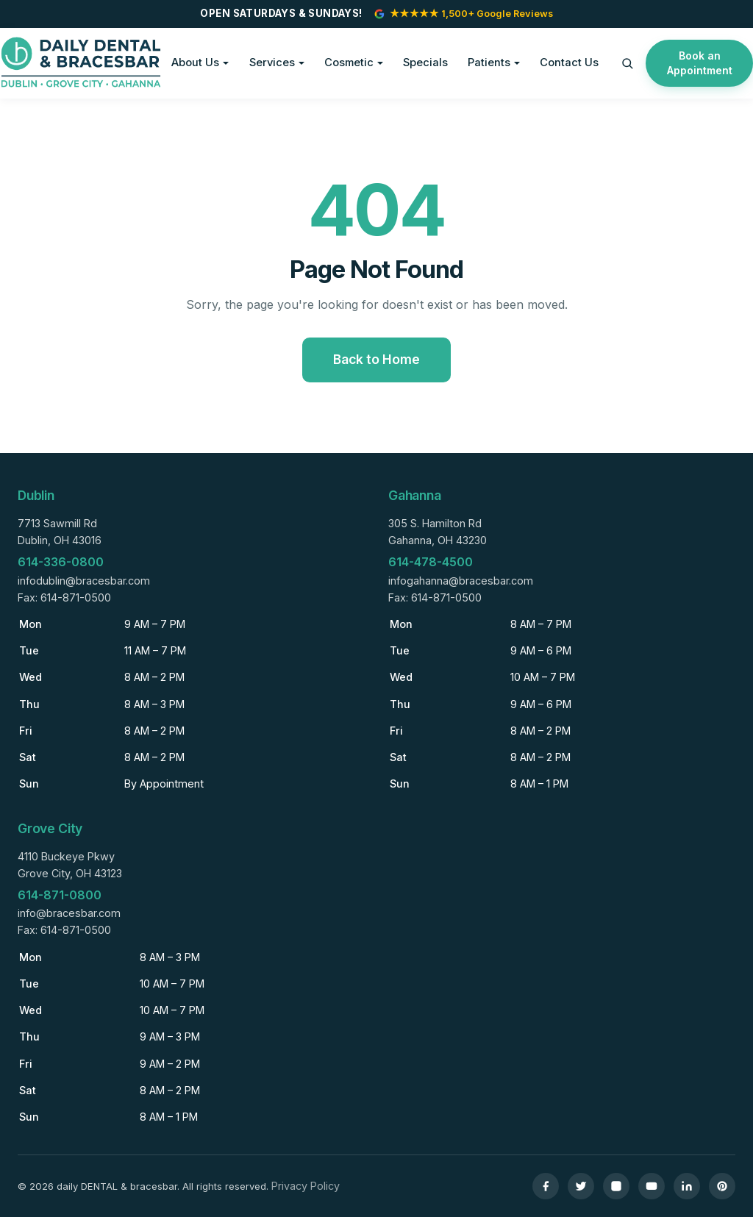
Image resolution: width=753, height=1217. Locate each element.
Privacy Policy (305, 1185)
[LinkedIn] (687, 1186)
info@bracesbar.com (69, 913)
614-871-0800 (59, 895)
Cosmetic (349, 62)
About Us (195, 62)
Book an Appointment (699, 62)
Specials (425, 62)
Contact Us (569, 62)
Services (272, 62)
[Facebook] (545, 1186)
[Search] (627, 63)
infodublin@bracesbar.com (84, 580)
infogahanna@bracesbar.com (460, 580)
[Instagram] (616, 1186)
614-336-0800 (61, 561)
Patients (489, 62)
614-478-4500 (430, 561)
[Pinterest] (722, 1186)
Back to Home (376, 359)
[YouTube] (651, 1186)
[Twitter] (581, 1186)
